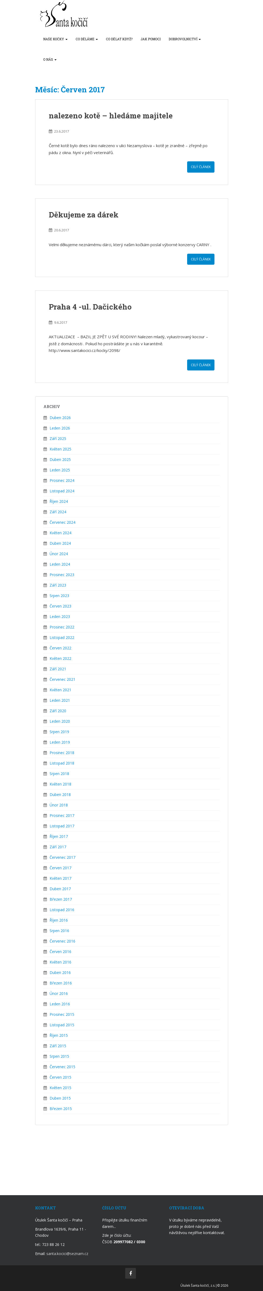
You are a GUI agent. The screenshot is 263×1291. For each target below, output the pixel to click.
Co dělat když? (119, 39)
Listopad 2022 (62, 637)
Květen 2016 (60, 962)
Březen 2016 (61, 982)
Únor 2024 (59, 553)
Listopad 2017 (62, 825)
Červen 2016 (60, 951)
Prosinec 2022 (62, 627)
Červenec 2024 (62, 522)
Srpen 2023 (59, 595)
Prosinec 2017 (62, 815)
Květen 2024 (60, 532)
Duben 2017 (60, 888)
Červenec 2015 (62, 1066)
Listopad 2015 (62, 1024)
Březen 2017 (61, 899)
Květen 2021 (60, 689)
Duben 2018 (60, 794)
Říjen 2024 (59, 501)
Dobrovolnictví (185, 39)
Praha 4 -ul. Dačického (90, 307)
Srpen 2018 (59, 773)
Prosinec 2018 (62, 752)
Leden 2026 (60, 428)
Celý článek (201, 167)
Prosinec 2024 (62, 480)
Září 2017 (58, 846)
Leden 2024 (60, 564)
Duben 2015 (60, 1098)
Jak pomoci (150, 39)
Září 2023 (58, 585)
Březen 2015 (61, 1108)
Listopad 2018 (62, 763)
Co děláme (87, 39)
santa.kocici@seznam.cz (67, 1253)
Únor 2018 (59, 805)
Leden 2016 (60, 1003)
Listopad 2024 (62, 490)
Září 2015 (58, 1045)
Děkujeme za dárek (83, 215)
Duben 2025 (60, 459)
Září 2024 (58, 511)
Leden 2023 (60, 616)
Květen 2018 (60, 784)
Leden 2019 (60, 742)
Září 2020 (58, 710)
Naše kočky (55, 39)
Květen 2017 (60, 878)
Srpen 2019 (59, 731)
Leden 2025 (60, 469)
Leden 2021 (60, 700)
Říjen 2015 (59, 1035)
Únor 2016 (59, 993)
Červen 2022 (60, 647)
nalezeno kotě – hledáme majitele (111, 116)
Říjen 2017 (59, 836)
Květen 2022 (60, 658)
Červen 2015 (60, 1077)
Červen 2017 (60, 867)
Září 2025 (58, 438)
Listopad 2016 (62, 909)
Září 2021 (58, 668)
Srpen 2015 (59, 1056)
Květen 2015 (60, 1087)
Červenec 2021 (62, 679)
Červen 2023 (60, 606)
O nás (50, 59)
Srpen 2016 (59, 930)
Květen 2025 (60, 449)
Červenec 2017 (62, 857)
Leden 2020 (60, 721)
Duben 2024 (60, 543)
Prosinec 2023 (62, 574)
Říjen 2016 (59, 920)
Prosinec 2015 (62, 1014)
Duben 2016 (60, 972)
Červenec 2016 (62, 941)
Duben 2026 (60, 417)
